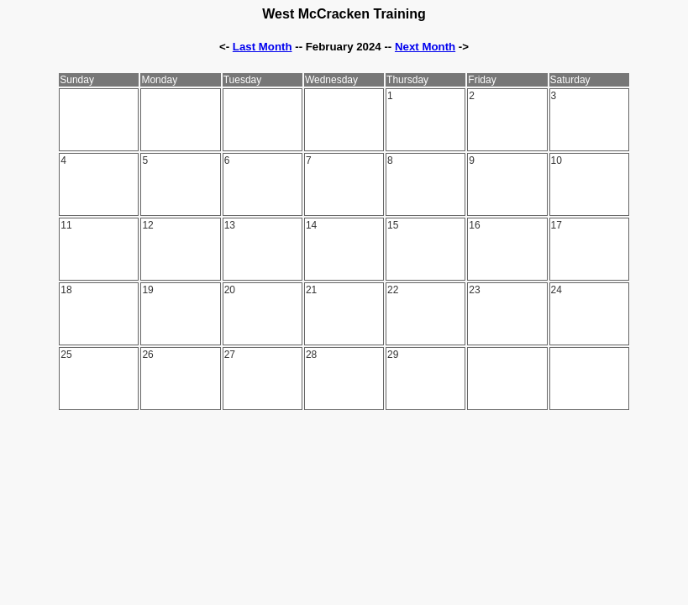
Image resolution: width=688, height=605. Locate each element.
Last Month (262, 46)
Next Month (425, 46)
